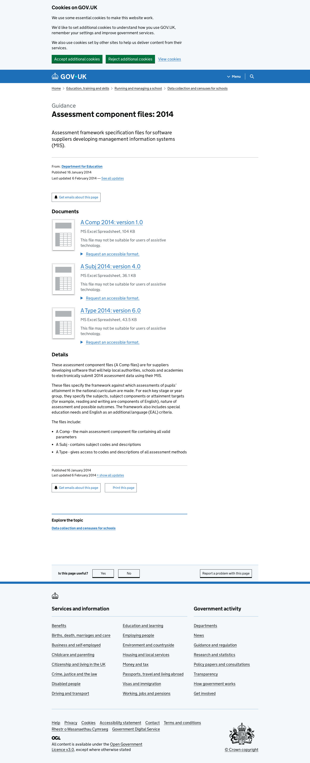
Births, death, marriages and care (81, 635)
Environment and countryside (148, 645)
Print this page (123, 488)
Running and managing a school (138, 88)
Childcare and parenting (73, 654)
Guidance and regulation (215, 645)
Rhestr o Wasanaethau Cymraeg (80, 729)
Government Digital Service (136, 729)
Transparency (206, 674)
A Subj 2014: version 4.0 (111, 266)
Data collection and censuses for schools (197, 88)
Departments (205, 625)
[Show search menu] (251, 76)
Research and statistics (214, 654)
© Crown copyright (241, 749)
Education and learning (143, 625)
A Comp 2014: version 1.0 (112, 222)
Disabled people (66, 683)
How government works (215, 683)
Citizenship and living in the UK (78, 664)
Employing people (138, 635)
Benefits (59, 625)
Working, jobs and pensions (146, 693)
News (199, 635)
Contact (152, 722)
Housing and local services (146, 654)
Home (56, 88)
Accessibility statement (120, 722)
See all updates (112, 178)
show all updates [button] (110, 475)
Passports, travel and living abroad (153, 674)
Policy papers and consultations (222, 664)
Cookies (88, 722)
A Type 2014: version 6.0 (111, 310)
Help (56, 722)
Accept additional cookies (77, 59)
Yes (107, 573)
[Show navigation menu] (234, 76)
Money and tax (136, 664)
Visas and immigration (142, 683)
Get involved (205, 693)
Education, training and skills (87, 88)
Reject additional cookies (130, 59)
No (133, 573)
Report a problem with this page (226, 573)
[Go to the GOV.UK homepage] (69, 76)
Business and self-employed (76, 645)
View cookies (169, 59)
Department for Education (82, 166)
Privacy (70, 722)
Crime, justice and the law (74, 674)
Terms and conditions (182, 722)
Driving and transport (70, 693)
